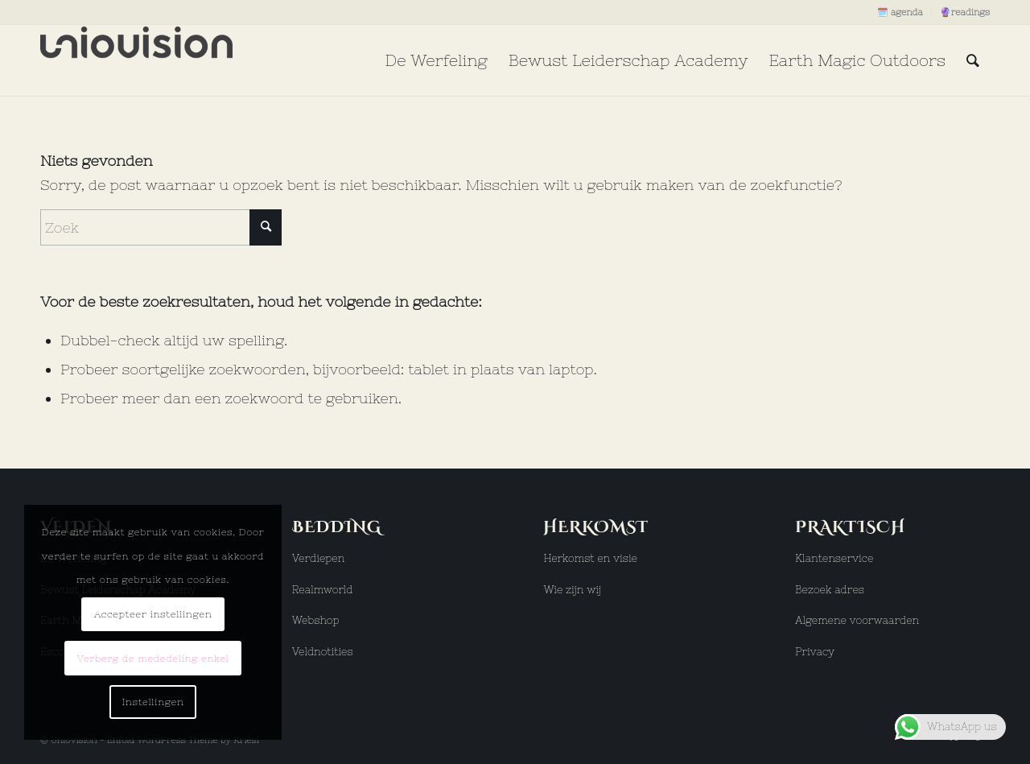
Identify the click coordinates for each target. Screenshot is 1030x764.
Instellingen (152, 702)
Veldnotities (322, 652)
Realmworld (322, 590)
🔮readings (965, 12)
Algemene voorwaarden (857, 620)
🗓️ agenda (900, 12)
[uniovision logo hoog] (136, 60)
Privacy (814, 652)
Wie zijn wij (572, 590)
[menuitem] (900, 12)
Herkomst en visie (590, 558)
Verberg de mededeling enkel (153, 658)
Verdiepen (318, 558)
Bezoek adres (829, 590)
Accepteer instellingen (153, 614)
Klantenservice (834, 558)
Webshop (316, 620)
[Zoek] (973, 60)
